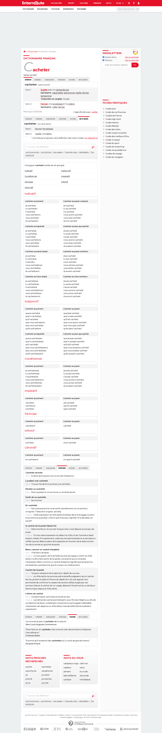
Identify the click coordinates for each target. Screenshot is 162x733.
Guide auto (111, 109)
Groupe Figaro (78, 717)
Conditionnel (31, 176)
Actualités (56, 3)
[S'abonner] (121, 65)
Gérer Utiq (133, 715)
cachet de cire (62, 90)
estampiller (57, 93)
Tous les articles (77, 715)
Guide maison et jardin (116, 133)
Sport (71, 3)
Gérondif (29, 187)
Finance (97, 3)
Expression (61, 79)
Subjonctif (66, 171)
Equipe (42, 715)
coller (55, 107)
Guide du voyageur (114, 157)
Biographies (42, 9)
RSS (85, 715)
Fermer (38, 129)
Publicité (61, 715)
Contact (68, 715)
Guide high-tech (113, 119)
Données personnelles (105, 715)
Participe (29, 182)
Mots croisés (83, 79)
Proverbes (81, 9)
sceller (79, 93)
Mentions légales (66, 717)
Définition (28, 119)
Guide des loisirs (113, 129)
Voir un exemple (132, 57)
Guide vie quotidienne (116, 150)
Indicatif (28, 171)
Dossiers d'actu (109, 57)
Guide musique (113, 140)
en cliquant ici (91, 138)
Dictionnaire (28, 9)
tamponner (46, 96)
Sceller (38, 134)
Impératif (65, 176)
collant (71, 104)
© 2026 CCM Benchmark (92, 717)
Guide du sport (112, 143)
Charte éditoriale (51, 715)
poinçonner (69, 93)
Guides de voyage (114, 153)
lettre (48, 134)
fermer (85, 93)
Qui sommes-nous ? (32, 715)
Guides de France (114, 116)
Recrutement (92, 715)
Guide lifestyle (112, 126)
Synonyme (37, 79)
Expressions (68, 9)
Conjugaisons (49, 79)
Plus (120, 3)
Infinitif (64, 182)
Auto (108, 3)
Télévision (107, 60)
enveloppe (58, 104)
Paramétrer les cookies (121, 715)
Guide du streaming (115, 147)
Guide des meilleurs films (117, 136)
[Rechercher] (128, 9)
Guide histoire (112, 122)
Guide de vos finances (116, 112)
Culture (84, 3)
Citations (55, 9)
